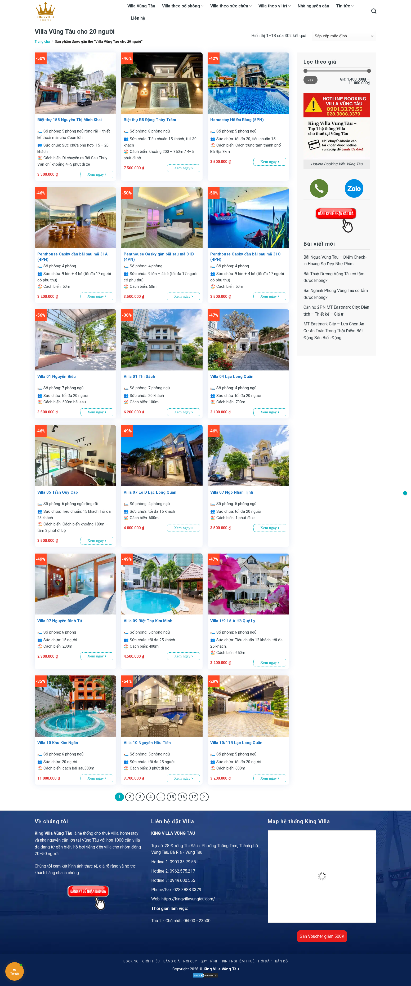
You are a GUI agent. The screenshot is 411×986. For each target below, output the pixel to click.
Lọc (310, 80)
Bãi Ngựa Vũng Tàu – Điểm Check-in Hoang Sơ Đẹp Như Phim (335, 261)
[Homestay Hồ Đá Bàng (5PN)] (248, 83)
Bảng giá (171, 961)
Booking (131, 961)
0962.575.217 (182, 871)
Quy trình (209, 961)
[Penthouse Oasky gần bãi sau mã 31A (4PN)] (75, 218)
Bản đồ (281, 961)
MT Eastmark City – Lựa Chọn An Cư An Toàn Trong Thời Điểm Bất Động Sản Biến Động (333, 330)
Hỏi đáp (264, 961)
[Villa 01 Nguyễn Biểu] (75, 339)
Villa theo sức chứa (231, 5)
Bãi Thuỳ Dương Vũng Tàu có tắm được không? (333, 277)
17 (193, 796)
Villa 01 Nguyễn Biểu (56, 376)
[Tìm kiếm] (373, 11)
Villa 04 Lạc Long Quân (231, 376)
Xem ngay (96, 174)
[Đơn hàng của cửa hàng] (344, 36)
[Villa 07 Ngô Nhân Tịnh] (248, 455)
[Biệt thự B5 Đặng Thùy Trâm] (161, 83)
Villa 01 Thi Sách (139, 376)
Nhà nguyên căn (313, 5)
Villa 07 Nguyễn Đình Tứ (59, 620)
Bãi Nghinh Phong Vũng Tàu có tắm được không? (335, 294)
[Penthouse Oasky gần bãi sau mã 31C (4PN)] (248, 218)
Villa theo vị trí (274, 5)
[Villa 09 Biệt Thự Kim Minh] (161, 584)
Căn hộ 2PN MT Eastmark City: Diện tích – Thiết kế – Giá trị (336, 311)
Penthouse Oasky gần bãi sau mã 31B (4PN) (159, 257)
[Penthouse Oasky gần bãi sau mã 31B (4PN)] (161, 218)
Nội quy (190, 961)
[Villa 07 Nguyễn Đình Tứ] (75, 584)
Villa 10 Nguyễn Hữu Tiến (147, 742)
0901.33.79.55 (183, 861)
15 (171, 796)
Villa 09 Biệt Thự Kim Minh (148, 620)
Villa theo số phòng (182, 5)
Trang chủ (42, 41)
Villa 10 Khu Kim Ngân (57, 742)
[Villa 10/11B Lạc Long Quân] (248, 706)
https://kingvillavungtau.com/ (188, 898)
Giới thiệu (151, 961)
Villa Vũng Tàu (141, 5)
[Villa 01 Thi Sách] (161, 339)
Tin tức (345, 5)
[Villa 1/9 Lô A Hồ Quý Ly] (248, 584)
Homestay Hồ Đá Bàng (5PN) (237, 119)
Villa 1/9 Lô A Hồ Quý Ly (232, 620)
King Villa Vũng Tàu (221, 969)
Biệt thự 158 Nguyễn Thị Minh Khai (69, 119)
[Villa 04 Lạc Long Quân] (248, 339)
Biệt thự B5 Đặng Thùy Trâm (150, 119)
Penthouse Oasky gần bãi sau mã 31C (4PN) (245, 257)
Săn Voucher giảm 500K (322, 936)
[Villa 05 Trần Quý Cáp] (75, 455)
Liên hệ (138, 18)
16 (182, 796)
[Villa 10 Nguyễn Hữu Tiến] (161, 706)
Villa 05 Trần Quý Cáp (57, 492)
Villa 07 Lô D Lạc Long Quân (150, 492)
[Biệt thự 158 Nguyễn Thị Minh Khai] (75, 83)
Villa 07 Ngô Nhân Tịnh (231, 492)
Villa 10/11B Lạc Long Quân (236, 742)
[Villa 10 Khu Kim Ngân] (75, 706)
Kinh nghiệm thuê (238, 961)
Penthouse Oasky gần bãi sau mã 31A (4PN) (72, 257)
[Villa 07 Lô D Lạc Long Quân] (161, 455)
